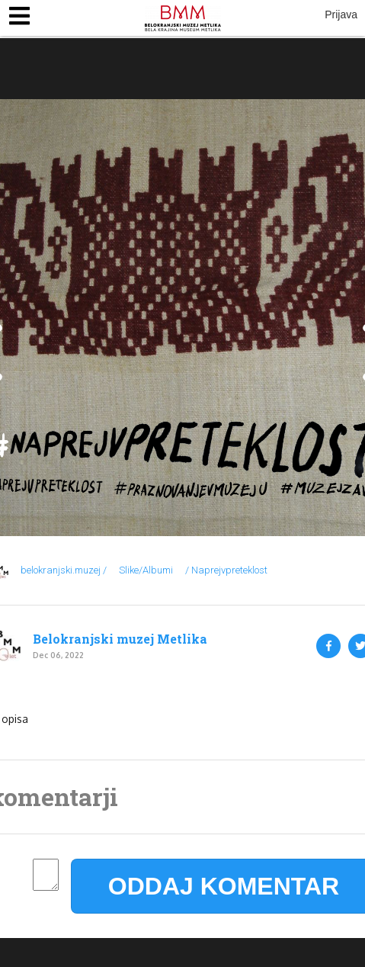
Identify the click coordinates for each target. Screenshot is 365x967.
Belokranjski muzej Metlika (120, 639)
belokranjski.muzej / (64, 570)
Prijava (341, 14)
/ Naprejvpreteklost (226, 570)
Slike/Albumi (146, 570)
